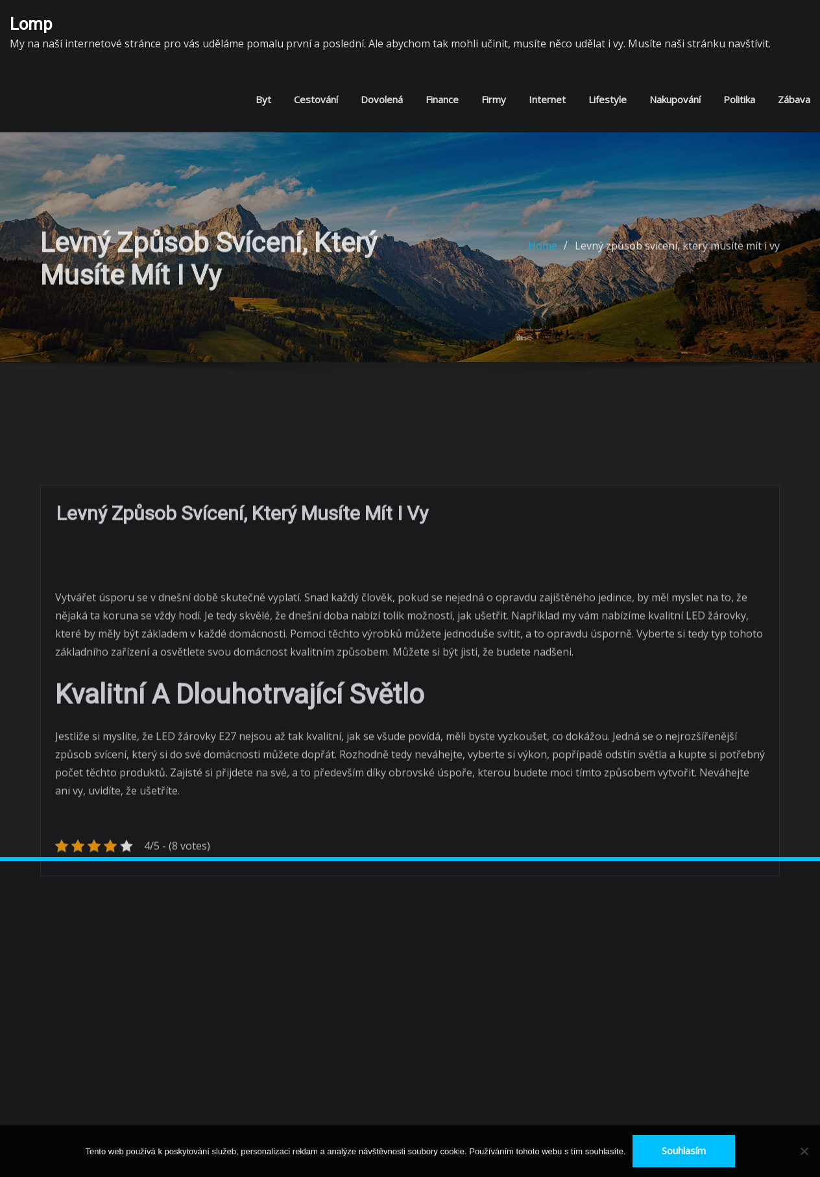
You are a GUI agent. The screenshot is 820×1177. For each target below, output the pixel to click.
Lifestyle (607, 99)
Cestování (316, 99)
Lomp (31, 24)
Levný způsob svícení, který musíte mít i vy (677, 253)
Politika (739, 99)
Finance (442, 99)
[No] (803, 1151)
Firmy (493, 99)
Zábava (794, 99)
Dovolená (382, 99)
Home (542, 253)
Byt (263, 99)
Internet (547, 99)
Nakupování (675, 99)
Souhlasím (684, 1150)
